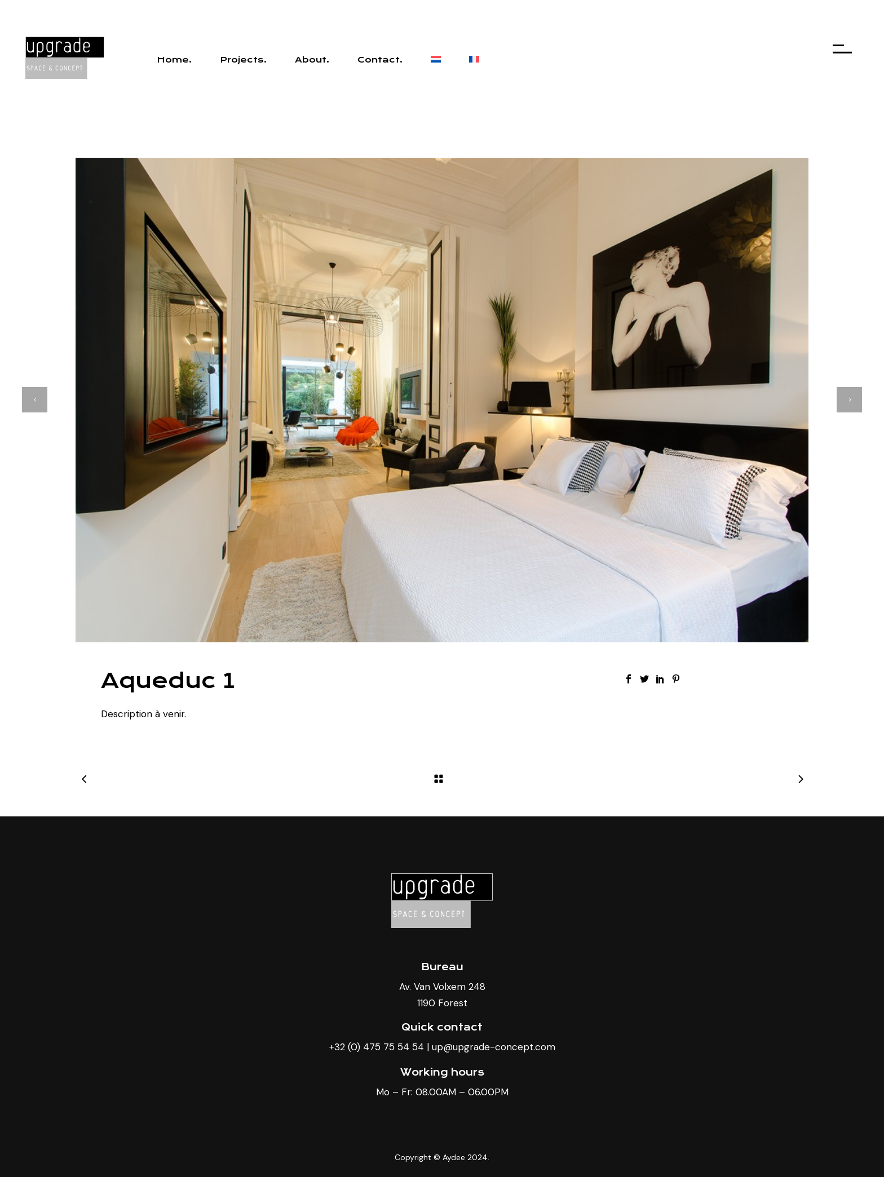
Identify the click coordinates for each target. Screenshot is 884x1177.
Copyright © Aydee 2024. (442, 1157)
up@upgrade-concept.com (493, 1047)
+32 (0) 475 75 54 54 (376, 1047)
